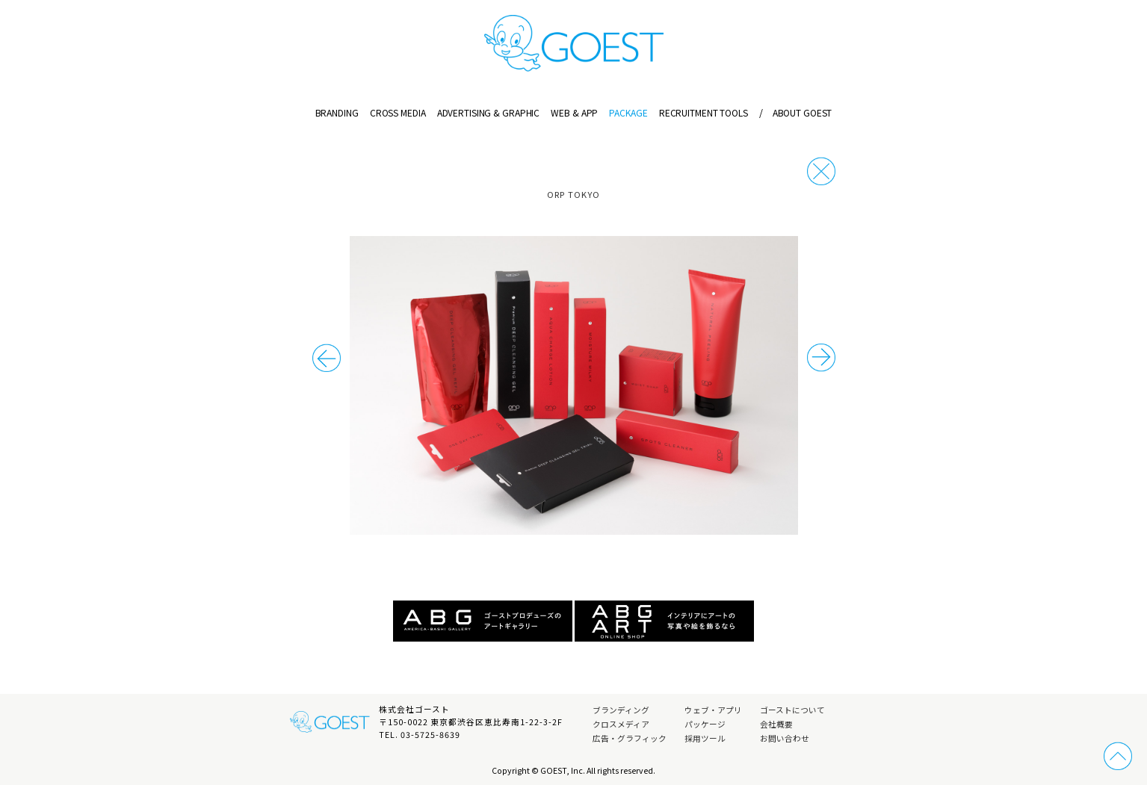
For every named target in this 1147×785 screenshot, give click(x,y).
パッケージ (705, 724)
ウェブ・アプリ (713, 710)
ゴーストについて (792, 710)
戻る (821, 171)
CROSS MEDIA (398, 112)
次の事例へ (326, 358)
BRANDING (337, 112)
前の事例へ (821, 358)
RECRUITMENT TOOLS (703, 112)
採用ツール (705, 738)
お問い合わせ (784, 738)
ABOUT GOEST (795, 112)
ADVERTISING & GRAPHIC (488, 112)
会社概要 (776, 724)
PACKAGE (628, 112)
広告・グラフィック (630, 738)
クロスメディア (621, 724)
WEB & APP (574, 112)
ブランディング (621, 710)
